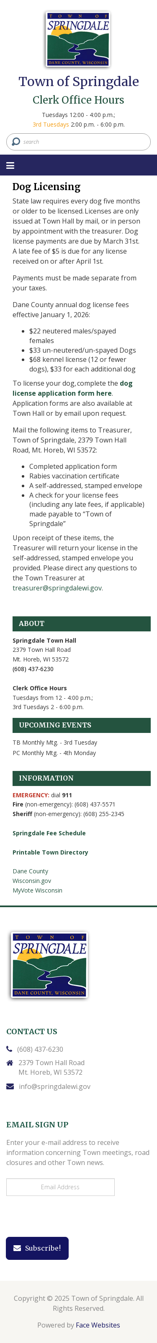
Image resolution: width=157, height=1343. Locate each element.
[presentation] (63, 1216)
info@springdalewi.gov (54, 1086)
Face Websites (98, 1325)
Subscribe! (37, 1248)
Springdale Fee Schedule (49, 833)
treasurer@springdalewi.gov (57, 588)
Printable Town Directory (50, 852)
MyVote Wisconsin (37, 890)
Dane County (30, 871)
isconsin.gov (34, 881)
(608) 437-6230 (40, 1049)
